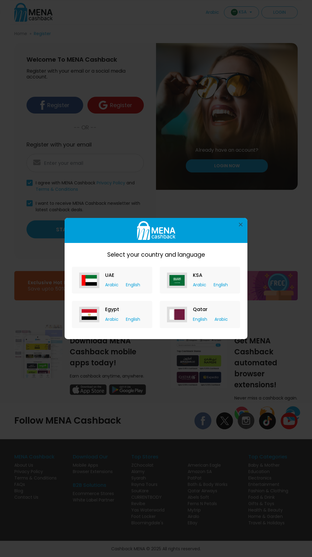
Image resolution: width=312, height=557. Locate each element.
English (133, 285)
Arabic (112, 285)
